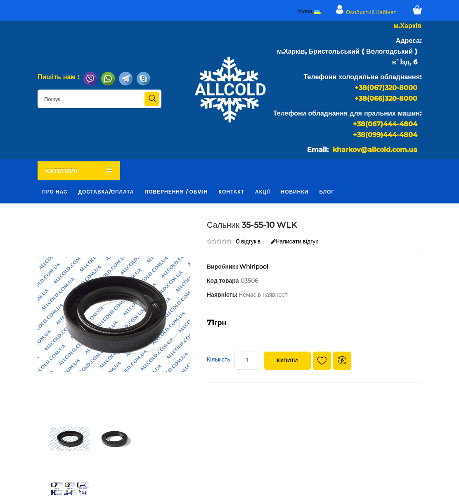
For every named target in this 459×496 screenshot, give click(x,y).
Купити (287, 360)
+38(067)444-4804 (385, 124)
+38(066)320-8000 (386, 98)
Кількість (218, 359)
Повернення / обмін (176, 192)
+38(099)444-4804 (385, 135)
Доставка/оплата (106, 192)
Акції (262, 192)
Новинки (295, 192)
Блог (326, 192)
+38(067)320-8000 (386, 88)
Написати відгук (294, 241)
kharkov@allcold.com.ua (375, 150)
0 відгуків (248, 241)
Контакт (232, 192)
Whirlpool (253, 266)
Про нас (55, 192)
